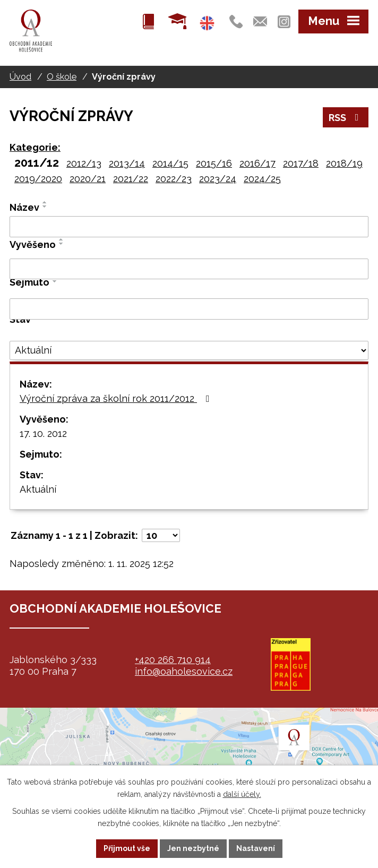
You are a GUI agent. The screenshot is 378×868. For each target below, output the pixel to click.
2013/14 (127, 163)
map (189, 761)
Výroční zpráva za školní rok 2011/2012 (117, 398)
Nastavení (255, 848)
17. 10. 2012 (43, 433)
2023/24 (217, 178)
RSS (346, 117)
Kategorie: (35, 147)
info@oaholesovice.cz (184, 671)
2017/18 (301, 163)
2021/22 (130, 178)
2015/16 (214, 163)
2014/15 (170, 163)
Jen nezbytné (193, 848)
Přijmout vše (127, 848)
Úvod (20, 77)
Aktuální (38, 489)
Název (24, 207)
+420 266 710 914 (173, 659)
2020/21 (88, 178)
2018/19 (344, 163)
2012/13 (83, 163)
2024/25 (262, 178)
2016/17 (257, 163)
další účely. (242, 794)
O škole (61, 77)
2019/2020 (38, 178)
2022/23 (174, 178)
